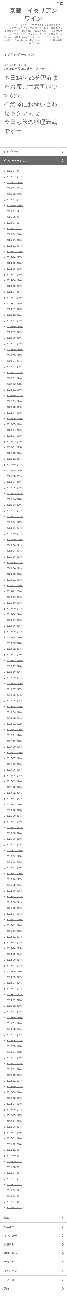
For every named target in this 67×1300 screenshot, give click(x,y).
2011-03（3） (14, 1184)
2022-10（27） (15, 395)
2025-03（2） (14, 228)
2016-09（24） (15, 816)
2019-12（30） (15, 591)
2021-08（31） (15, 476)
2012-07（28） (15, 1104)
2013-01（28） (15, 1069)
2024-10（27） (15, 257)
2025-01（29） (15, 240)
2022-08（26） (15, 407)
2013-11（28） (15, 1011)
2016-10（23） (15, 810)
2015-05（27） (15, 908)
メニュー (9, 1226)
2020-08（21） (15, 545)
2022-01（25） (15, 447)
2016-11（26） (15, 804)
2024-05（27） (15, 286)
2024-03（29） (15, 297)
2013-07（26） (15, 1034)
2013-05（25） (15, 1046)
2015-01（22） (15, 931)
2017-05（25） (15, 770)
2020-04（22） (15, 568)
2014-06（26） (15, 971)
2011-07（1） (14, 1173)
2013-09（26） (15, 1023)
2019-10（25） (15, 603)
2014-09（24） (15, 954)
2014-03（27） (15, 988)
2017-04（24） (15, 775)
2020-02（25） (15, 580)
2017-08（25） (15, 752)
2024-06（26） (15, 280)
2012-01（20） (15, 1138)
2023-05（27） (15, 355)
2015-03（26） (15, 919)
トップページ (12, 151)
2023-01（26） (15, 378)
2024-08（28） (15, 269)
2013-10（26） (15, 1017)
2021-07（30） (15, 482)
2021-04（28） (15, 499)
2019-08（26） (15, 614)
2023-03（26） (15, 366)
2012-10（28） (15, 1086)
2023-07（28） (15, 343)
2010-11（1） (14, 1207)
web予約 (9, 1262)
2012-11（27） (15, 1081)
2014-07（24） (15, 965)
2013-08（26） (15, 1029)
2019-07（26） (15, 620)
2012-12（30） (15, 1075)
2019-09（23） (15, 608)
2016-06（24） (15, 833)
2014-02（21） (15, 994)
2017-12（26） (15, 729)
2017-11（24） (15, 735)
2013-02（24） (15, 1063)
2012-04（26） (15, 1121)
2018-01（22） (15, 724)
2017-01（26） (15, 793)
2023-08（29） (15, 338)
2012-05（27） (15, 1115)
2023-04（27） (15, 361)
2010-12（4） (14, 1201)
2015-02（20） (15, 925)
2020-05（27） (15, 562)
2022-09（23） (15, 401)
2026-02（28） (15, 182)
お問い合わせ (12, 1253)
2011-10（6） (14, 1155)
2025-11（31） (15, 199)
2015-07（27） (15, 896)
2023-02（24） (15, 372)
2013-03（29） (15, 1058)
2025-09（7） (14, 211)
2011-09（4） (14, 1161)
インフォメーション (16, 160)
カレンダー (10, 1235)
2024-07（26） (15, 274)
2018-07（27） (15, 689)
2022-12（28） (15, 384)
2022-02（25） (15, 441)
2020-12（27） (15, 522)
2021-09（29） (15, 470)
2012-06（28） (15, 1109)
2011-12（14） (15, 1144)
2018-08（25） (15, 683)
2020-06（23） (15, 557)
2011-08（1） (14, 1167)
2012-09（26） (15, 1092)
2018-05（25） (15, 700)
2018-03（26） (15, 712)
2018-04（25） (15, 706)
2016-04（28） (15, 844)
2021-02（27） (15, 510)
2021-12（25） (15, 453)
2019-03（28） (15, 643)
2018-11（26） (15, 666)
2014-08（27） (15, 960)
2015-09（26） (15, 885)
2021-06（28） (15, 487)
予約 (6, 1288)
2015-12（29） (15, 867)
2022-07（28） (15, 413)
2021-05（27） (15, 493)
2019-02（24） (15, 649)
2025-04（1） (14, 223)
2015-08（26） (15, 891)
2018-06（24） (15, 695)
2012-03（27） (15, 1127)
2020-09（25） (15, 539)
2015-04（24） (15, 914)
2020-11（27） (15, 528)
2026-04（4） (14, 171)
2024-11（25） (15, 251)
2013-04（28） (15, 1052)
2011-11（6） (14, 1150)
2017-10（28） (15, 741)
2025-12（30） (15, 194)
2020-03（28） (15, 574)
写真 (6, 1218)
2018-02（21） (15, 718)
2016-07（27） (15, 827)
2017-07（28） (15, 758)
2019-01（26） (15, 654)
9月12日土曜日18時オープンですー (26, 68)
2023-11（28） (15, 320)
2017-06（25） (15, 764)
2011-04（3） (14, 1178)
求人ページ (10, 1270)
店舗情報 (9, 1244)
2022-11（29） (15, 390)
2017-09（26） (15, 747)
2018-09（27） (15, 677)
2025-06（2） (14, 217)
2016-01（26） (15, 862)
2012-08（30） (15, 1098)
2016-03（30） (15, 850)
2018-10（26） (15, 672)
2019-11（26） (15, 597)
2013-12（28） (15, 1006)
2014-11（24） (15, 942)
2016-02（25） (15, 856)
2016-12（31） (15, 798)
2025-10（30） (15, 205)
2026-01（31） (15, 188)
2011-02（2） (14, 1190)
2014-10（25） (15, 948)
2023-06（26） (15, 349)
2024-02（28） (15, 303)
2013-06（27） (15, 1040)
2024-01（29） (15, 309)
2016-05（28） (15, 839)
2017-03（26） (15, 781)
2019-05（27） (15, 631)
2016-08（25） (15, 821)
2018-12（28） (15, 660)
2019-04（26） (15, 637)
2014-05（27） (15, 977)
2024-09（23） (15, 263)
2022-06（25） (15, 418)
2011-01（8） (14, 1196)
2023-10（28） (15, 326)
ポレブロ (9, 1279)
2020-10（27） (15, 533)
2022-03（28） (15, 436)
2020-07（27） (15, 551)
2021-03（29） (15, 505)
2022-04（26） (15, 430)
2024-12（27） (15, 246)
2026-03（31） (15, 176)
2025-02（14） (15, 234)
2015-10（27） (15, 879)
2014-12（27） (15, 937)
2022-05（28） (15, 424)
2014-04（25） (15, 983)
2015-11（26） (15, 873)
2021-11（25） (15, 459)
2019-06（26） (15, 626)
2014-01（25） (15, 1000)
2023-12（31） (15, 315)
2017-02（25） (15, 787)
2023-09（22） (15, 332)
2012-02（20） (15, 1132)
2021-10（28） (15, 464)
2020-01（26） (15, 585)
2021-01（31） (15, 516)
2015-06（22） (15, 902)
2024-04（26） (15, 292)
